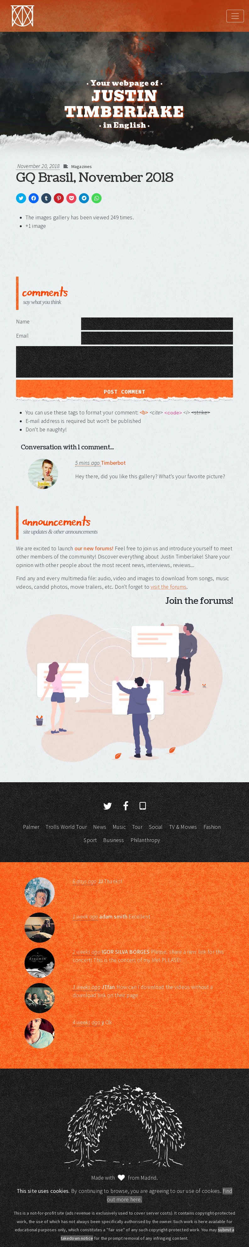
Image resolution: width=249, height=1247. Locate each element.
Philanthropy (145, 840)
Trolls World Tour (66, 826)
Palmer (31, 826)
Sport (90, 840)
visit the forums (168, 586)
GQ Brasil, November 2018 (94, 178)
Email (22, 335)
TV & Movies (183, 826)
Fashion (212, 826)
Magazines (81, 166)
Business (113, 840)
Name (23, 321)
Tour (137, 826)
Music (119, 826)
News (99, 826)
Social (156, 826)
